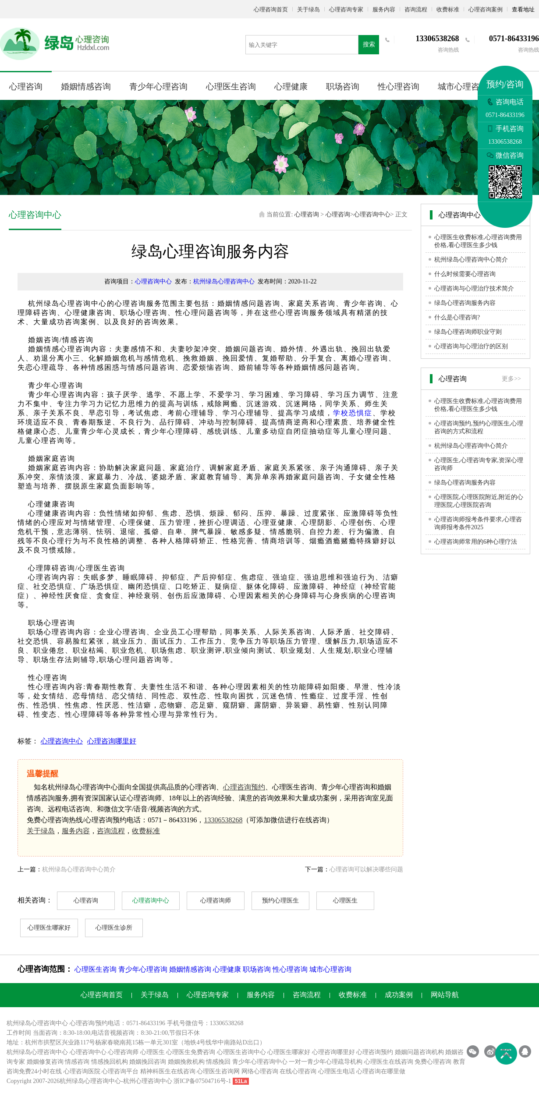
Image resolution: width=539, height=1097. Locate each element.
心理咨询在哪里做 (380, 1071)
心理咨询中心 (372, 214)
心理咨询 (26, 86)
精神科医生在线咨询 (167, 1071)
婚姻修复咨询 (45, 1061)
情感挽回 (218, 1061)
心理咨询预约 (244, 787)
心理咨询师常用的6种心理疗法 (475, 541)
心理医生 (345, 900)
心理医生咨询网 (218, 1071)
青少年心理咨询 (158, 86)
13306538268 (223, 820)
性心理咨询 (398, 86)
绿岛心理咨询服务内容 (465, 303)
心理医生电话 (336, 1071)
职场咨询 (342, 86)
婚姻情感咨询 (86, 86)
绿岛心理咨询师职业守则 (468, 332)
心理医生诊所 (114, 927)
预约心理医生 (280, 900)
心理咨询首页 (271, 9)
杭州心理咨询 (141, 1081)
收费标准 (447, 9)
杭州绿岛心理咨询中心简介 (79, 869)
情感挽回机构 (109, 1061)
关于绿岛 (308, 9)
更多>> (511, 378)
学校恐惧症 (352, 413)
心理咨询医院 (82, 1071)
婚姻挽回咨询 (147, 1061)
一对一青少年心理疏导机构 (325, 1061)
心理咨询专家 (346, 9)
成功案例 (399, 994)
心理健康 (291, 86)
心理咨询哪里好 (111, 741)
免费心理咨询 (433, 1061)
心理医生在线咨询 (388, 1061)
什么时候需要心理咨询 (465, 274)
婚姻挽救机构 (186, 1061)
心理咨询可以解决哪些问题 (366, 869)
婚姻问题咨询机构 (419, 1052)
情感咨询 (77, 1061)
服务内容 (383, 9)
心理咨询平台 (120, 1071)
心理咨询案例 (485, 9)
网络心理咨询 (259, 1071)
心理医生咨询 (231, 86)
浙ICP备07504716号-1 (202, 1081)
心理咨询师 (215, 900)
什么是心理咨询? (457, 317)
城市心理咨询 (463, 86)
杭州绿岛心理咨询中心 (224, 281)
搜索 (369, 44)
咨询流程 (415, 9)
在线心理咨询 (298, 1071)
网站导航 (445, 994)
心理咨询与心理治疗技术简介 (474, 288)
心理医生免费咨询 (190, 1052)
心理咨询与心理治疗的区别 (471, 346)
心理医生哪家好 (49, 927)
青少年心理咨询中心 (259, 1061)
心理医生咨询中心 (241, 1052)
